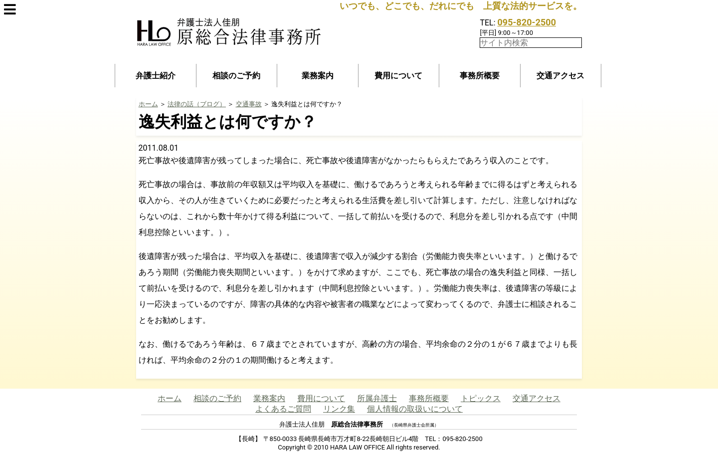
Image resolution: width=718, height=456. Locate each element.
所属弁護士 (377, 398)
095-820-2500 (527, 22)
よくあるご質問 (283, 409)
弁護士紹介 (156, 75)
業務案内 (318, 75)
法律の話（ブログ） (197, 104)
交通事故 (249, 104)
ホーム (148, 104)
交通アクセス (560, 75)
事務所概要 (480, 75)
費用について (398, 75)
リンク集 (339, 409)
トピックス (481, 398)
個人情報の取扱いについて (415, 409)
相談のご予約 (236, 75)
